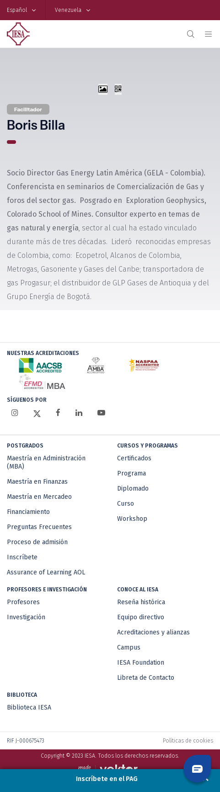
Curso (125, 504)
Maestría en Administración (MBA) (46, 462)
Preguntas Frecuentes (39, 527)
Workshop (132, 519)
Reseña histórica (141, 602)
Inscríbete (22, 557)
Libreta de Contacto (145, 678)
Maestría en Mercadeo (39, 497)
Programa (131, 473)
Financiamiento (28, 512)
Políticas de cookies (188, 740)
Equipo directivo (140, 617)
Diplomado (133, 488)
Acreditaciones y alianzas (153, 632)
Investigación (26, 617)
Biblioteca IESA (29, 707)
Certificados (134, 458)
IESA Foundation (140, 662)
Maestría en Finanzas (37, 482)
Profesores (23, 602)
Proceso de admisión (37, 542)
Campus (128, 647)
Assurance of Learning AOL (46, 572)
